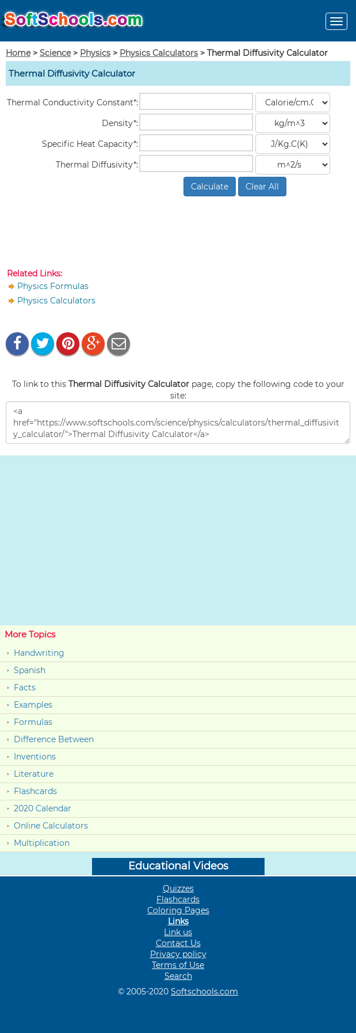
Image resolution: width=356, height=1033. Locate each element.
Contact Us (178, 943)
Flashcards (35, 791)
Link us (178, 932)
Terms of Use (178, 965)
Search (178, 976)
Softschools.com (204, 991)
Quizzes (178, 888)
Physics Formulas (53, 286)
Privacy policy (178, 954)
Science (55, 53)
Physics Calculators (159, 53)
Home (18, 53)
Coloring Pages (178, 910)
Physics (95, 53)
